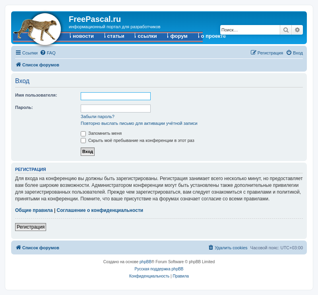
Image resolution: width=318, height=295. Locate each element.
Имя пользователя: (36, 95)
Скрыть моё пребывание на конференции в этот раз (137, 140)
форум (179, 36)
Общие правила (34, 210)
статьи (115, 36)
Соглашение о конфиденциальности (100, 210)
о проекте (213, 36)
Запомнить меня (101, 133)
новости (83, 36)
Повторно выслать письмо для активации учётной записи (139, 123)
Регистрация (31, 227)
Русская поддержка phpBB (158, 269)
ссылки (147, 36)
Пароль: (24, 107)
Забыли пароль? (97, 116)
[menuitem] (48, 53)
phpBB (145, 262)
